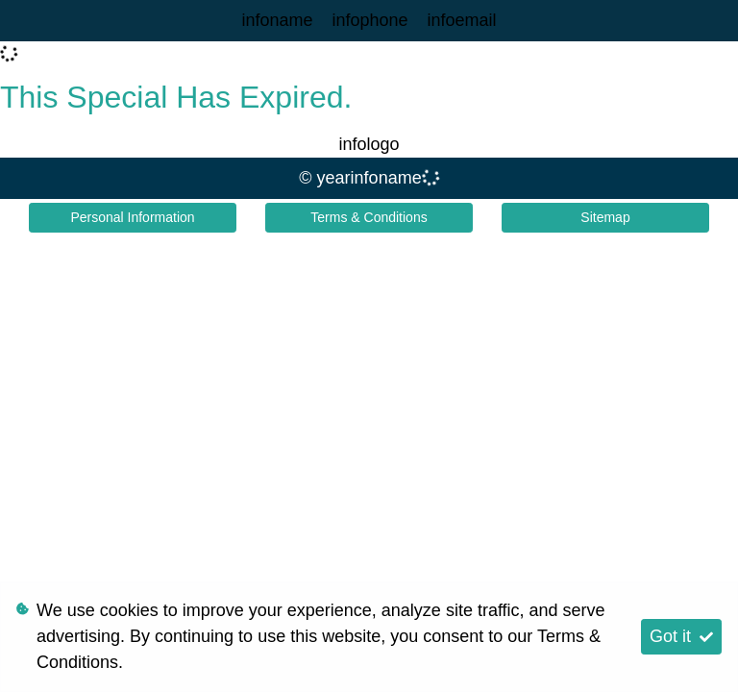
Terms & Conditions (368, 217)
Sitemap (604, 217)
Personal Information (132, 217)
